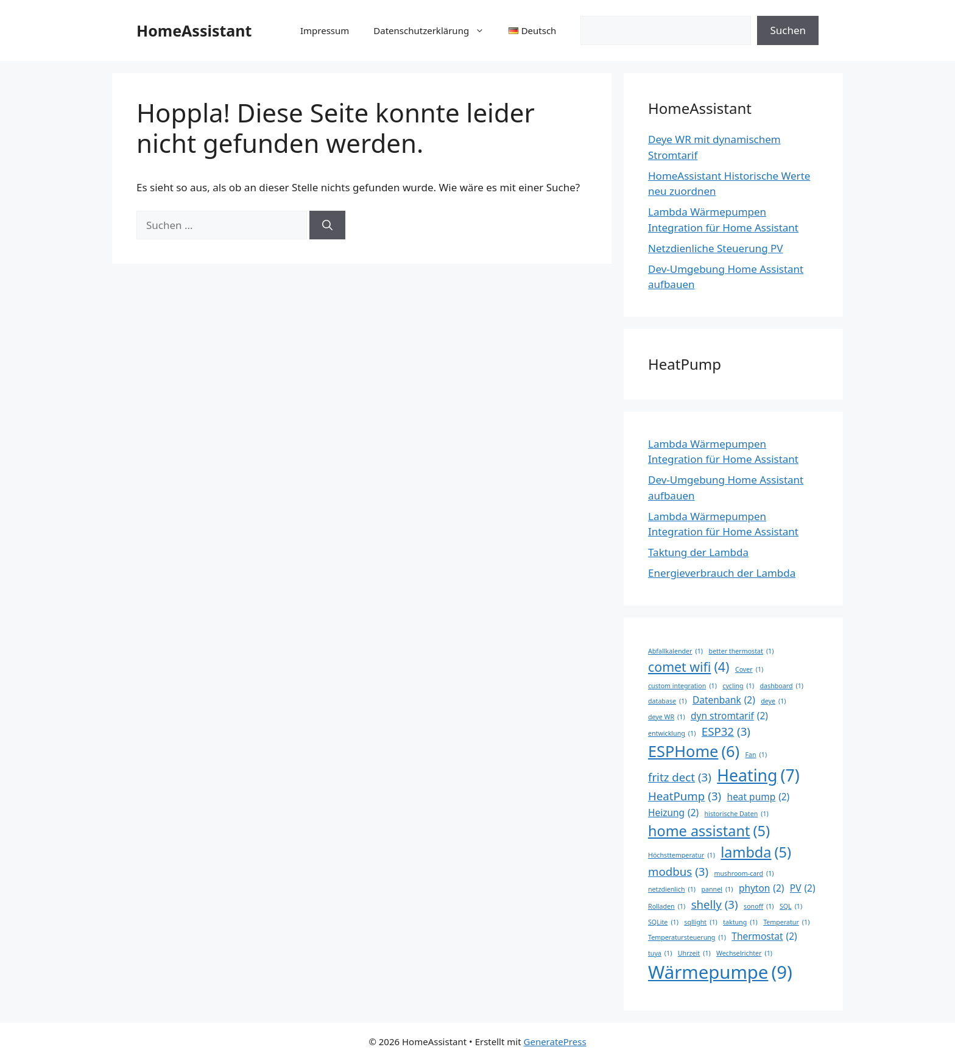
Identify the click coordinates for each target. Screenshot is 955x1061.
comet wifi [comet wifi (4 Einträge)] (688, 667)
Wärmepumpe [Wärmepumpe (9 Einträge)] (720, 972)
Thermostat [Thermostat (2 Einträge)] (764, 936)
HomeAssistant (194, 30)
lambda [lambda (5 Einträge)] (756, 852)
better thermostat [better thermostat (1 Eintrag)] (741, 651)
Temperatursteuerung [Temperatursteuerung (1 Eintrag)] (687, 937)
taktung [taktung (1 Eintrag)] (740, 922)
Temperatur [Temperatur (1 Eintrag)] (786, 922)
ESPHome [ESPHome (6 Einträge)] (693, 751)
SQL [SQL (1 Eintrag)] (791, 906)
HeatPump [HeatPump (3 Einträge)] (684, 796)
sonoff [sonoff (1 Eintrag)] (759, 906)
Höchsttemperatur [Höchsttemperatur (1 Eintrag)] (681, 855)
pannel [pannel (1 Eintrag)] (717, 889)
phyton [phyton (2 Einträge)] (761, 888)
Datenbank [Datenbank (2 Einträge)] (723, 700)
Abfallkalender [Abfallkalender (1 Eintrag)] (675, 651)
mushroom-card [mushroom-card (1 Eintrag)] (744, 873)
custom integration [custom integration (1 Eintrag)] (682, 686)
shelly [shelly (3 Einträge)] (714, 904)
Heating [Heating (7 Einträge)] (758, 775)
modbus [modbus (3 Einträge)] (678, 871)
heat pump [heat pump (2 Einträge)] (758, 797)
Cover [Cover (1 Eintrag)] (749, 669)
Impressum (324, 30)
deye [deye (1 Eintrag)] (773, 701)
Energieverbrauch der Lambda (721, 573)
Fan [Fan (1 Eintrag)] (756, 755)
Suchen (788, 30)
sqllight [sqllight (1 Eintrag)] (700, 922)
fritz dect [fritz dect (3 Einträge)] (679, 777)
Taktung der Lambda (698, 552)
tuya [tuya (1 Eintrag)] (660, 953)
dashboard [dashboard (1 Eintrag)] (781, 686)
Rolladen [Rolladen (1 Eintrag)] (666, 906)
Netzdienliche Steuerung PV (715, 248)
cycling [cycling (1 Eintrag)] (738, 686)
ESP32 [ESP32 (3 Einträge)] (726, 731)
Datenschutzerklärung (434, 30)
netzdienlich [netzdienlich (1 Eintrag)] (672, 889)
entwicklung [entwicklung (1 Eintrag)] (672, 733)
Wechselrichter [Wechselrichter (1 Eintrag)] (744, 953)
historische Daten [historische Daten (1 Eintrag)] (737, 814)
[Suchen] (327, 225)
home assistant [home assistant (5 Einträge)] (709, 831)
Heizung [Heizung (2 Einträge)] (673, 813)
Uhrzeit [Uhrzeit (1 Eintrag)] (694, 953)
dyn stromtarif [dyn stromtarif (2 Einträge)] (729, 716)
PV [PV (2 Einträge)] (803, 888)
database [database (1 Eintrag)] (667, 701)
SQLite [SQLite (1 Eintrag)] (663, 922)
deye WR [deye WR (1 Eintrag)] (666, 717)
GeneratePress (555, 1041)
